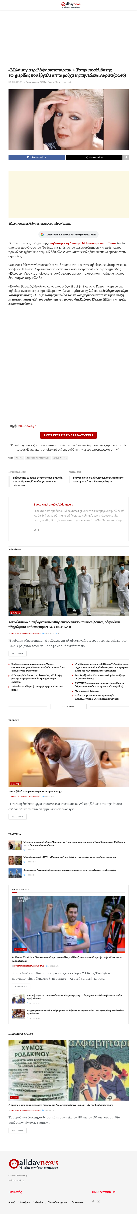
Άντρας (15, 784)
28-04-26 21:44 (48, 796)
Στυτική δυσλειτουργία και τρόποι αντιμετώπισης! (35, 791)
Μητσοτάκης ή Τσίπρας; (87, 690)
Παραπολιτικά (32, 81)
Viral (14, 1097)
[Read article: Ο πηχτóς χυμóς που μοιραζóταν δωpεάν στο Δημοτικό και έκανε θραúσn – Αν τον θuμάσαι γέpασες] (69, 1070)
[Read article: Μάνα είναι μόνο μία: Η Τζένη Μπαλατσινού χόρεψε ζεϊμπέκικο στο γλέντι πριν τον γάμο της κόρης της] (15, 860)
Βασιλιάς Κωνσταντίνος (38, 457)
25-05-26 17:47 (48, 1110)
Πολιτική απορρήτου (57, 1202)
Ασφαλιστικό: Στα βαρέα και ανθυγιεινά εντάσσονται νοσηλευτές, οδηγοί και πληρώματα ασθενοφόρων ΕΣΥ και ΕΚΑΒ (64, 624)
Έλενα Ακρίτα (60, 457)
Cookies (39, 1202)
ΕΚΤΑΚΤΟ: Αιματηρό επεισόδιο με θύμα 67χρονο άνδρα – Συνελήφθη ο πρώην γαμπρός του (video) (99, 684)
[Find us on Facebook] (93, 1201)
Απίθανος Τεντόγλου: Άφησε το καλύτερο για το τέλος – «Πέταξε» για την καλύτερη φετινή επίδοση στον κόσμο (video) (67, 959)
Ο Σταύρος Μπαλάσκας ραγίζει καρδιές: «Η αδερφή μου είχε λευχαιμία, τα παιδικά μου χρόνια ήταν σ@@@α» (37, 678)
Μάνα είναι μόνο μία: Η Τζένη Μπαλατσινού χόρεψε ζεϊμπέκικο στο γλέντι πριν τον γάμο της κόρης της (70, 857)
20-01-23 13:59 (15, 81)
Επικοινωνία (78, 1202)
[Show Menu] (10, 5)
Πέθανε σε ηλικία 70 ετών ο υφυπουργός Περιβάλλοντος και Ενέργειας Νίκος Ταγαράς (97, 697)
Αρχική (12, 1202)
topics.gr (21, 1180)
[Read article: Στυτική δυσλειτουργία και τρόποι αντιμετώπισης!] (69, 757)
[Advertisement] (69, 38)
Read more (19, 653)
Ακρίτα (19, 457)
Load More (68, 706)
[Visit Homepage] (71, 5)
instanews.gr (26, 425)
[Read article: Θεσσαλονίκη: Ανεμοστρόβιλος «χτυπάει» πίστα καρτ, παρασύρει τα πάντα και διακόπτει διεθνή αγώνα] (15, 873)
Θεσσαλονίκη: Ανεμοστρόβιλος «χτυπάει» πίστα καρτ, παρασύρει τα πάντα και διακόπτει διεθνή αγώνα (70, 869)
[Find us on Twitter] (98, 1201)
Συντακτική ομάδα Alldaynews (53, 504)
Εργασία (15, 613)
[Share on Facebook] (37, 157)
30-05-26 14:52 (48, 633)
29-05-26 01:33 (33, 1018)
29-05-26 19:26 (33, 1003)
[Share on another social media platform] (126, 157)
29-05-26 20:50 (52, 966)
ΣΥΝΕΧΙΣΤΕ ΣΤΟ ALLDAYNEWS (68, 435)
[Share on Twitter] (94, 157)
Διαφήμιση (25, 1202)
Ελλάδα (43, 81)
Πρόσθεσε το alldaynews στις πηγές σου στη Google (68, 234)
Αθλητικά (20, 949)
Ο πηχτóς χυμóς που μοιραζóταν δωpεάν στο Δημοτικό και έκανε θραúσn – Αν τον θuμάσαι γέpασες (61, 1105)
